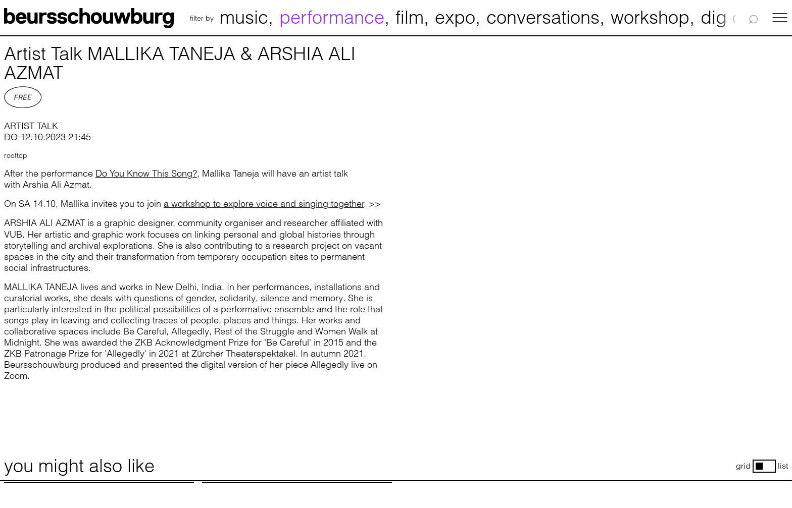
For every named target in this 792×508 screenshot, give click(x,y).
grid (743, 466)
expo (455, 17)
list (783, 466)
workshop (650, 17)
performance (331, 17)
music (244, 17)
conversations (543, 17)
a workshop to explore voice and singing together (264, 203)
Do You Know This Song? (146, 173)
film (409, 17)
